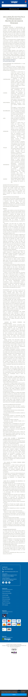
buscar (25, 5)
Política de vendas (5, 597)
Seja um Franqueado (6, 602)
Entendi (14, 694)
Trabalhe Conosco (5, 600)
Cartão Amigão (5, 595)
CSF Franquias (5, 604)
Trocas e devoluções (6, 591)
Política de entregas (6, 599)
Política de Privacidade (21, 692)
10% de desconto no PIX (14, 8)
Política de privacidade (6, 593)
